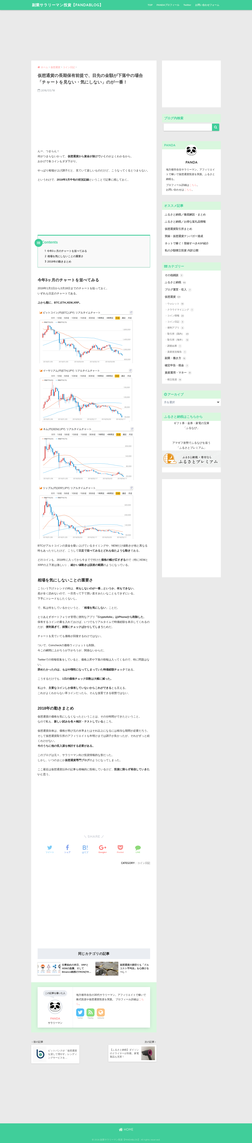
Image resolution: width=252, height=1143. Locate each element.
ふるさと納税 (175, 283)
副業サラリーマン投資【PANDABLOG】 (67, 5)
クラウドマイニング (180, 310)
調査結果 (174, 346)
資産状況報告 (177, 352)
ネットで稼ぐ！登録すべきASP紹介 (186, 243)
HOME (126, 1129)
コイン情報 (175, 316)
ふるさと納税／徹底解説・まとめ (185, 214)
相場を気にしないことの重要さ (64, 256)
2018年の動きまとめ (58, 261)
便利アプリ (175, 328)
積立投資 (174, 380)
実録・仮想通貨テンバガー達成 (184, 236)
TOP (150, 5)
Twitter (187, 5)
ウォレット (175, 304)
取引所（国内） (178, 334)
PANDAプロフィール (168, 5)
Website (100, 1018)
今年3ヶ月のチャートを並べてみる (66, 250)
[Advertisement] (126, 32)
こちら (193, 185)
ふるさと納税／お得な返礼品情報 (185, 221)
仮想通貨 (173, 297)
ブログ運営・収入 (178, 290)
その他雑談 (174, 275)
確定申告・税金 (177, 366)
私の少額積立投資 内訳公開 (181, 250)
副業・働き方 (175, 358)
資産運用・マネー (178, 373)
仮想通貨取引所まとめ (178, 228)
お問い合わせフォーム (207, 5)
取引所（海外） (178, 340)
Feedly (90, 1018)
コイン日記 (143, 863)
